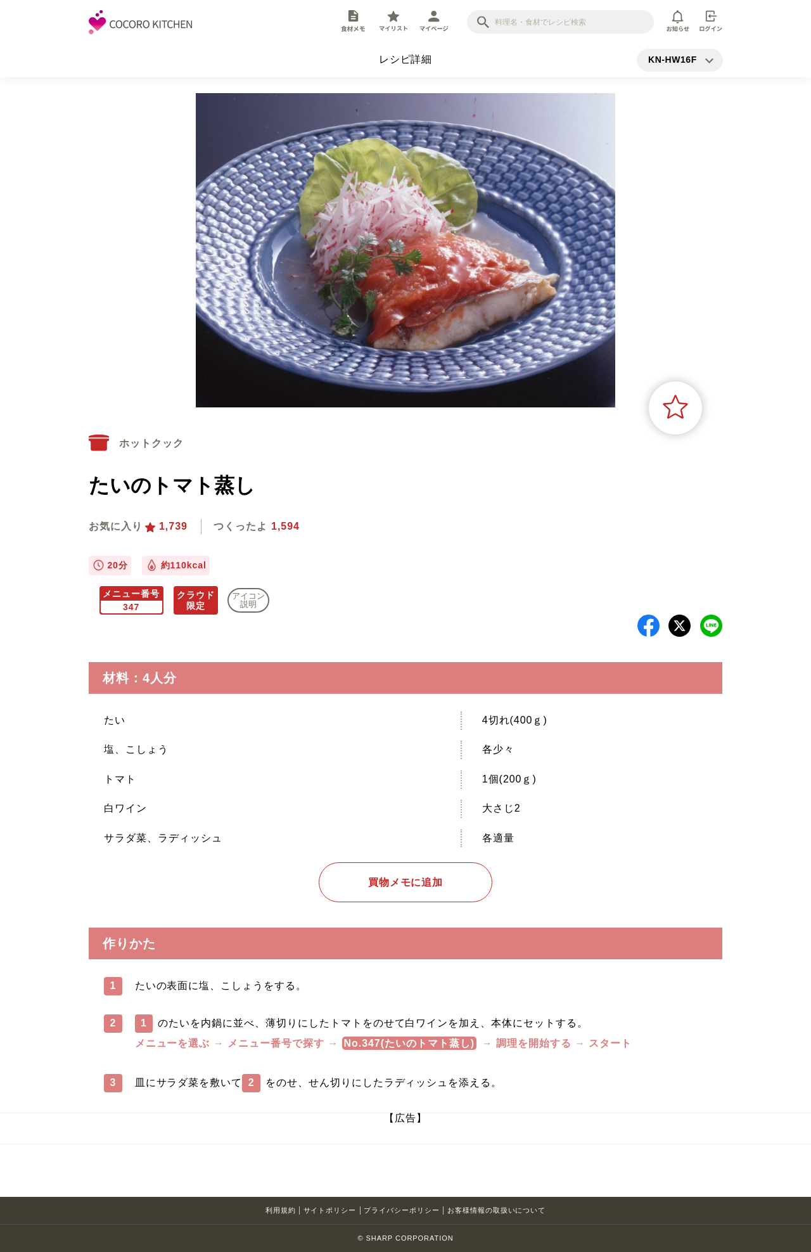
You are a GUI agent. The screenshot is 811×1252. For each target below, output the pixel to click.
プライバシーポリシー (402, 1210)
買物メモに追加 (406, 882)
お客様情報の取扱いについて (496, 1210)
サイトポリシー (330, 1210)
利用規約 (280, 1210)
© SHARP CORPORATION (405, 1238)
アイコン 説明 (248, 600)
